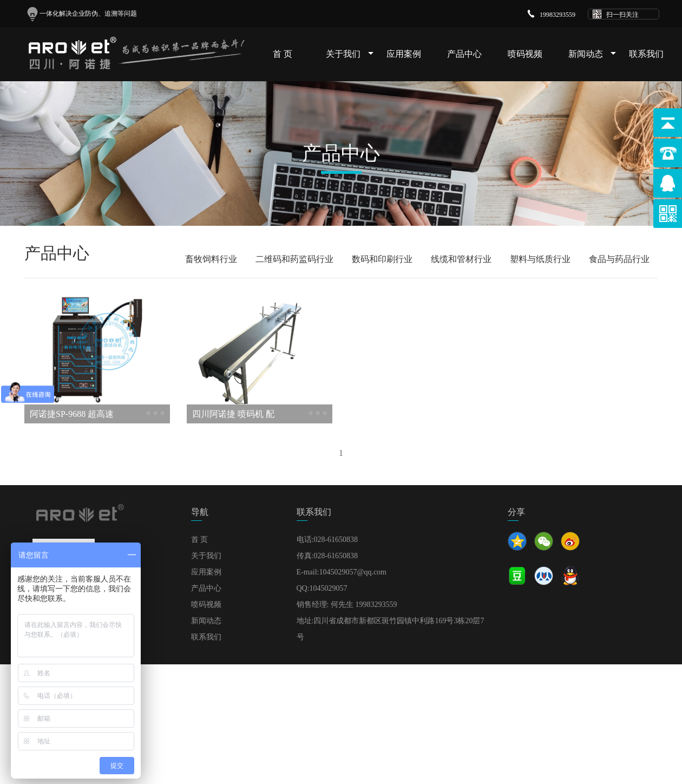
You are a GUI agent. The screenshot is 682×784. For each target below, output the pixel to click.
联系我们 (646, 53)
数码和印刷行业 (382, 259)
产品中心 (464, 53)
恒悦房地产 (247, 702)
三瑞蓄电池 (455, 713)
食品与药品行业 (619, 259)
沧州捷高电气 (298, 702)
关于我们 (343, 53)
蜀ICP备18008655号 (599, 688)
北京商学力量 (160, 713)
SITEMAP (649, 688)
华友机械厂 (336, 713)
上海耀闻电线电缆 (188, 702)
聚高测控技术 (444, 702)
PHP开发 (377, 713)
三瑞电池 (497, 713)
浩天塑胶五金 (352, 702)
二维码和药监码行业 (294, 259)
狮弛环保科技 (286, 713)
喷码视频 (525, 53)
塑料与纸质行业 (540, 259)
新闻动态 (585, 53)
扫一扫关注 (622, 14)
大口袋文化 (494, 702)
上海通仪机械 (582, 702)
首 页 (282, 53)
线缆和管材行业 (461, 259)
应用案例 (403, 53)
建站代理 (414, 713)
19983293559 (557, 14)
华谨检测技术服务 (223, 713)
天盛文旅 (536, 702)
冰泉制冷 (398, 702)
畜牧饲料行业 (211, 259)
